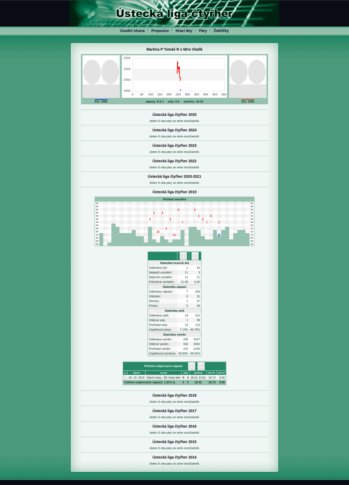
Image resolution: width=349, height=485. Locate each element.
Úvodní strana (132, 31)
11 (174, 234)
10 (158, 231)
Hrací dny (184, 31)
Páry (203, 31)
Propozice (160, 31)
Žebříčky (221, 31)
